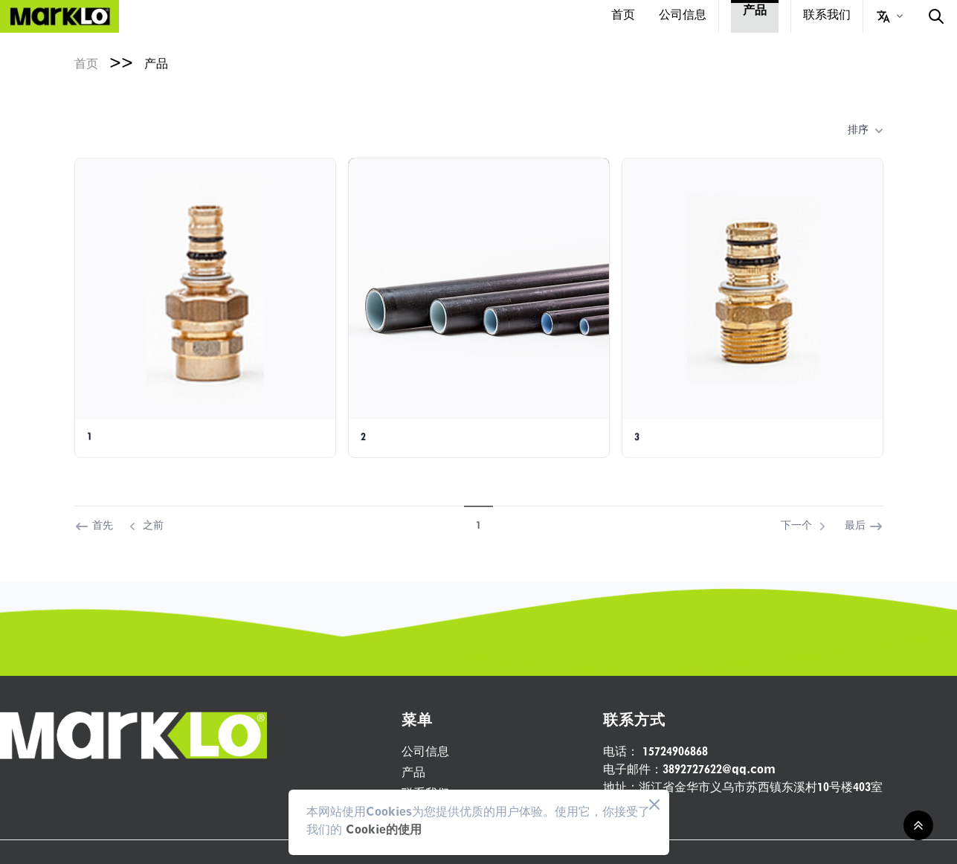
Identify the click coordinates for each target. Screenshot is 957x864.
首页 (623, 16)
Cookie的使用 (384, 831)
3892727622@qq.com (689, 771)
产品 (755, 12)
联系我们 (827, 16)
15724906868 (655, 753)
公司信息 (682, 16)
